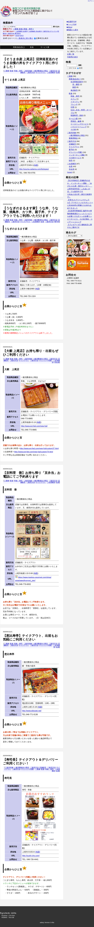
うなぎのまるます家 (15, 228)
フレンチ (74, 104)
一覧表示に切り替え (25, 38)
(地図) (37, 852)
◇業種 (6, 71)
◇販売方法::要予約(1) (14, 33)
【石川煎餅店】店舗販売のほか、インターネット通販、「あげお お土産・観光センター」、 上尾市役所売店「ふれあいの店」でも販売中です (79, 186)
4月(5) (17, 35)
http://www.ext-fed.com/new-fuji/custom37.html (39, 448)
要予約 (56, 222)
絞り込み (56, 26)
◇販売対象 (28, 71)
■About (69, 27)
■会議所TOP (71, 22)
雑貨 (74, 87)
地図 (36, 165)
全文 (80, 68)
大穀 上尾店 (11, 369)
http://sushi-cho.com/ (31, 856)
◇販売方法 (53, 71)
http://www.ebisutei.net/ (31, 711)
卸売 (70, 160)
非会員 (56, 362)
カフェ (73, 99)
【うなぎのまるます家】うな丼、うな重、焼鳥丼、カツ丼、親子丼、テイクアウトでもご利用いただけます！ (30, 212)
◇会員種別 (51, 72)
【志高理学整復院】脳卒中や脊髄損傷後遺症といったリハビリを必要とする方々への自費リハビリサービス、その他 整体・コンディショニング (79, 216)
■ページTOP (71, 24)
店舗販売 (42, 767)
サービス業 (44, 47)
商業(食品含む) (19, 47)
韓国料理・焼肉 (77, 115)
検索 (79, 65)
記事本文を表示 (41, 38)
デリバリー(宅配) (45, 360)
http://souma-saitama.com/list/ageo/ (34, 169)
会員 (57, 72)
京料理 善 (10, 489)
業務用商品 (73, 138)
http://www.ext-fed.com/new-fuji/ (34, 426)
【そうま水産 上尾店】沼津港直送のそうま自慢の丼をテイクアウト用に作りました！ (30, 62)
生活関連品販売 (77, 82)
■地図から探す (72, 30)
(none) (69, 172)
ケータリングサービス (79, 124)
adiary (42, 922)
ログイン (91, 1)
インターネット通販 (77, 155)
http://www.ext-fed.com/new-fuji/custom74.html (33, 452)
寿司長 (8, 778)
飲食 (32, 47)
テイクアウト (41, 72)
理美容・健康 (76, 121)
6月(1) (22, 35)
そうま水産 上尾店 (14, 79)
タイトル (71, 68)
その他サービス (75, 158)
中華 (72, 107)
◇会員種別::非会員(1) (35, 31)
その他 (73, 129)
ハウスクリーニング (78, 127)
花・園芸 (75, 84)
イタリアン (75, 102)
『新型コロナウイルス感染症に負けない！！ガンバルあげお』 (26, 11)
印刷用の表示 (72, 57)
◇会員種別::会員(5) (21, 31)
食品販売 (74, 90)
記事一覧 (70, 54)
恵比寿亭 (9, 654)
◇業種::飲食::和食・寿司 (22, 29)
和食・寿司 (18, 71)
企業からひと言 (13, 182)
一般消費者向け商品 (40, 71)
